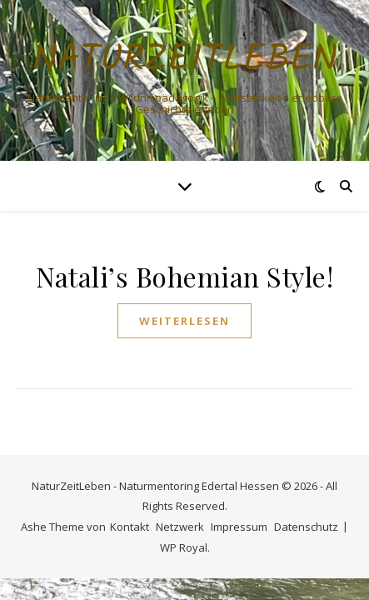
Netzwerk (180, 526)
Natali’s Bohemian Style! (184, 276)
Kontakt (129, 526)
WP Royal (183, 547)
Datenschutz (306, 526)
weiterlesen (184, 320)
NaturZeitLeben (184, 60)
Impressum (239, 526)
